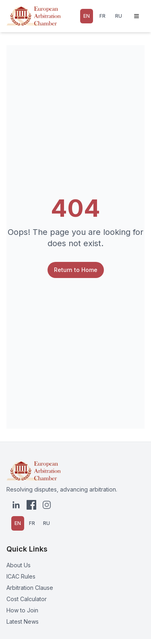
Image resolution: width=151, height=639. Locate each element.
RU (118, 16)
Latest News (22, 621)
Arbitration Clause (29, 587)
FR (102, 16)
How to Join (22, 610)
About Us (18, 565)
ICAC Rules (20, 576)
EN (86, 16)
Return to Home (75, 269)
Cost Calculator (26, 598)
